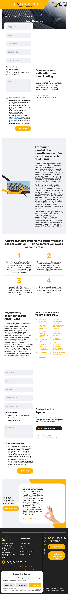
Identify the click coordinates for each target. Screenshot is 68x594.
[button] (7, 4)
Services (22, 546)
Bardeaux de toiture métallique (42, 15)
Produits (19, 15)
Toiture (27, 15)
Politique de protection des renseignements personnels (49, 589)
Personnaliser (22, 585)
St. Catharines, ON (14, 561)
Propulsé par (36, 590)
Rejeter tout (8, 585)
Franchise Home (25, 543)
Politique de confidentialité (46, 589)
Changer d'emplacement (15, 563)
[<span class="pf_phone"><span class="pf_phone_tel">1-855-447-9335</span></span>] (18, 4)
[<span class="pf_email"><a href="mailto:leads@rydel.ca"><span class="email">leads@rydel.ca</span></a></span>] (20, 566)
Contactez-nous (25, 554)
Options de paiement (26, 551)
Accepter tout (35, 585)
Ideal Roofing (27, 16)
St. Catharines (9, 15)
